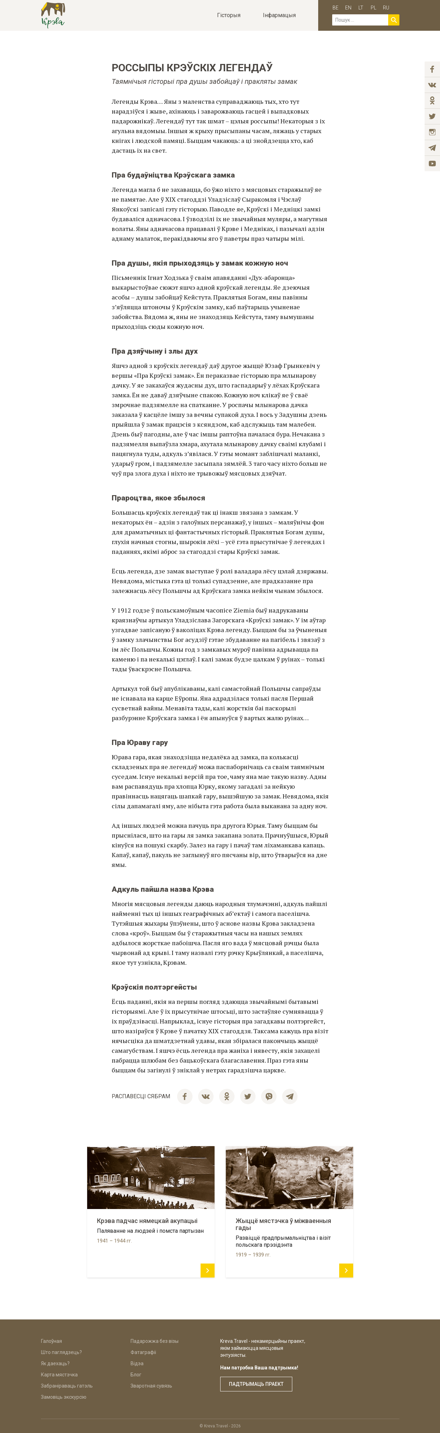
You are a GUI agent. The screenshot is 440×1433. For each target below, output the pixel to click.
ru (386, 7)
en (348, 7)
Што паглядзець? (61, 1352)
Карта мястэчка (59, 1374)
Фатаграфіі (143, 1352)
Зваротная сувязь (151, 1386)
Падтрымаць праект (256, 1384)
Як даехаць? (55, 1363)
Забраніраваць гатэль (67, 1386)
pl (373, 7)
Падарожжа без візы (155, 1341)
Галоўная (51, 1341)
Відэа (137, 1363)
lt (360, 7)
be (335, 7)
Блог (136, 1374)
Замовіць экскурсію (63, 1397)
